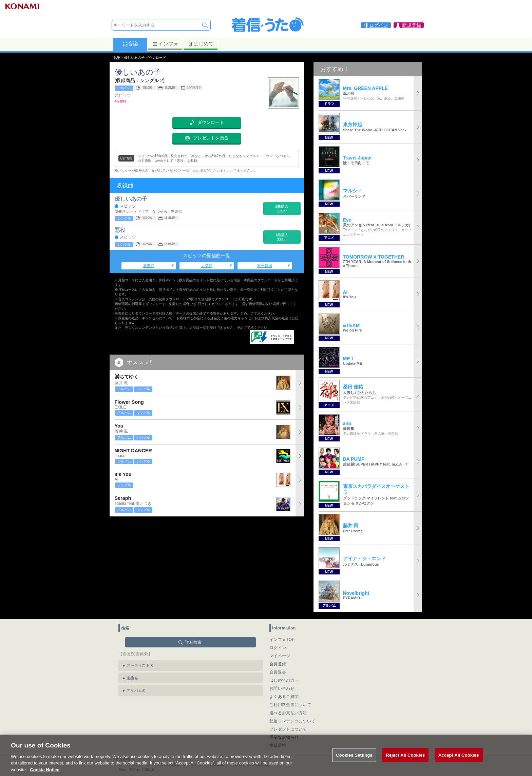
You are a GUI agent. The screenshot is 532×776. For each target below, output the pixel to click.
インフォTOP (282, 639)
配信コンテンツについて (292, 721)
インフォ (165, 44)
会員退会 (277, 672)
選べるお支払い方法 (288, 713)
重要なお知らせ (284, 737)
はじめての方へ (284, 680)
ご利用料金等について (290, 704)
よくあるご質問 (284, 696)
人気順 (206, 266)
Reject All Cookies (405, 762)
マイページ (279, 656)
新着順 (148, 266)
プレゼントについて (288, 729)
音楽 (130, 44)
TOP (116, 57)
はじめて (201, 44)
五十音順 (264, 266)
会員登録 (277, 664)
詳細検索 (193, 642)
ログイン (277, 647)
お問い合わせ (281, 688)
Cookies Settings (354, 762)
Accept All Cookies (458, 762)
